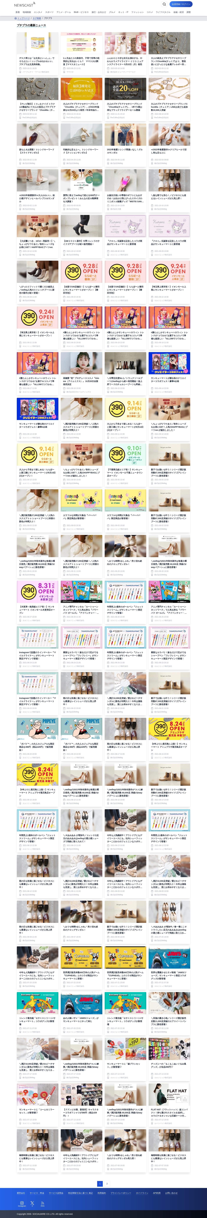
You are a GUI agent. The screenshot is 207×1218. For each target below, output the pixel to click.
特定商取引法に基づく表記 (80, 1193)
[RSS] (42, 1204)
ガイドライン (142, 1193)
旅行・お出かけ (99, 12)
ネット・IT (123, 12)
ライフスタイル (163, 12)
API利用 (157, 1193)
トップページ (22, 18)
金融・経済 (178, 12)
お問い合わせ (171, 1193)
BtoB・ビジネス (81, 12)
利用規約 (102, 1193)
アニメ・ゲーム (63, 12)
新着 (18, 12)
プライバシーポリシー (121, 1193)
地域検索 (27, 12)
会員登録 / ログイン (181, 4)
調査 (189, 12)
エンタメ (38, 12)
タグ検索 (37, 18)
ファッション (137, 12)
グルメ (112, 12)
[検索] (164, 4)
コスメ (150, 12)
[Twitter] (32, 1204)
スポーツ (49, 12)
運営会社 (21, 1193)
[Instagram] (22, 1204)
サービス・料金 (37, 1193)
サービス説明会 (56, 1193)
